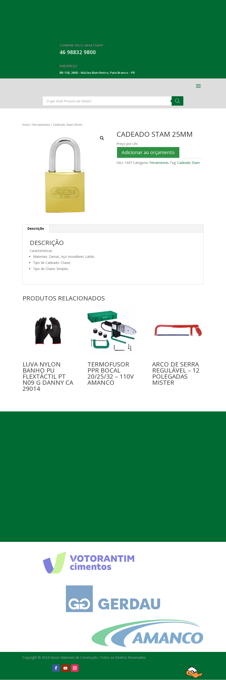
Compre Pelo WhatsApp (81, 45)
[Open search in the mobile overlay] (113, 101)
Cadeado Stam (188, 162)
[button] (102, 138)
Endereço (68, 65)
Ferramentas (41, 124)
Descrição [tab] (35, 228)
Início (26, 124)
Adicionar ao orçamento (148, 152)
